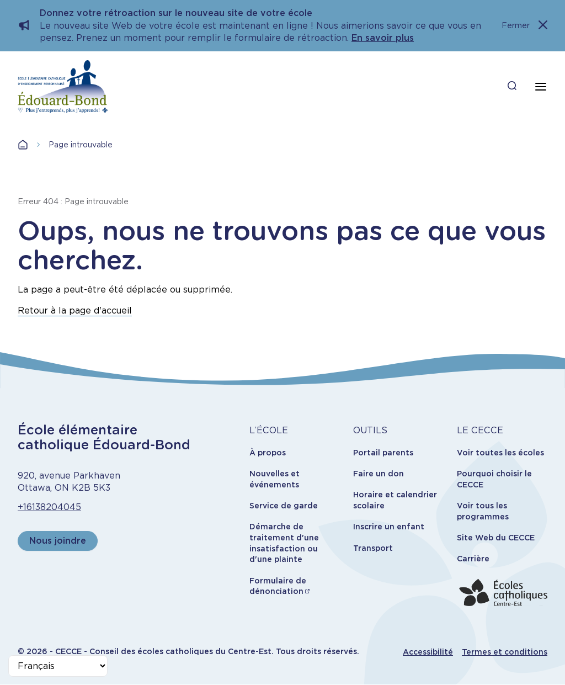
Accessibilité (428, 651)
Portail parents (383, 452)
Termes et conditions (504, 651)
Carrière (473, 558)
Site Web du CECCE (496, 537)
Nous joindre (57, 540)
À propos (267, 452)
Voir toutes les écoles (500, 452)
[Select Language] (58, 666)
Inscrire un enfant (388, 526)
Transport (373, 548)
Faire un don (378, 473)
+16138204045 (49, 507)
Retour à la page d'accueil (75, 310)
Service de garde (283, 505)
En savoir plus (382, 38)
